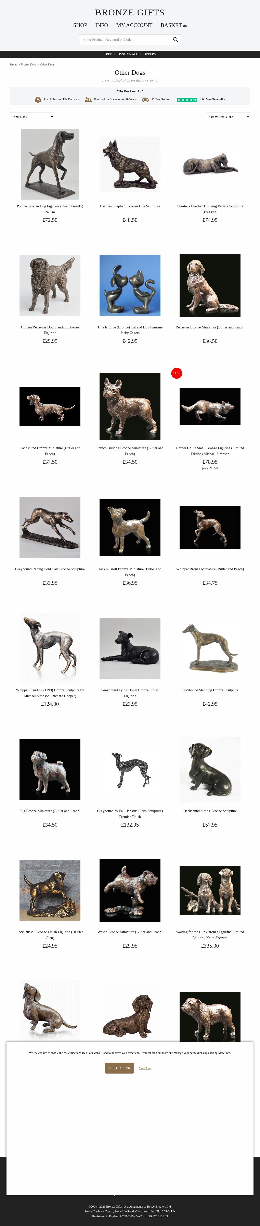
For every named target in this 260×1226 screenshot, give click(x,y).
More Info (145, 1068)
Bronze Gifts (130, 12)
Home (13, 64)
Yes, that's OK (119, 1068)
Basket (174, 25)
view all (152, 80)
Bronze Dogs (28, 64)
